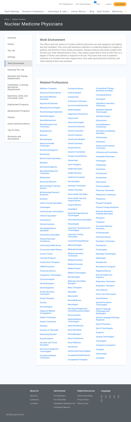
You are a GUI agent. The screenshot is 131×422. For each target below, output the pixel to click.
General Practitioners (76, 127)
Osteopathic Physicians (105, 157)
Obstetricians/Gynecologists (79, 351)
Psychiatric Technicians (105, 241)
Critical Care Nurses (48, 271)
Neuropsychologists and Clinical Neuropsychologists (79, 310)
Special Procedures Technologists (104, 303)
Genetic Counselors (76, 131)
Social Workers (102, 298)
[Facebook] (103, 397)
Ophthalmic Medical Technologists (104, 111)
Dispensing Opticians (48, 334)
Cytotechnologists (47, 279)
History (11, 44)
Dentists (43, 303)
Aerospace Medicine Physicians (48, 98)
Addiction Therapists (48, 88)
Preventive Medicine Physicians (104, 227)
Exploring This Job (16, 70)
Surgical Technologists (105, 337)
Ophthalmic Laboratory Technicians (105, 104)
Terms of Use (82, 403)
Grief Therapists (74, 165)
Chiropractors (45, 220)
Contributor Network (62, 407)
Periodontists (101, 178)
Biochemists (45, 154)
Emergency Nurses (75, 88)
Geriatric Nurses (74, 148)
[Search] (125, 11)
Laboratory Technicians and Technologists (79, 229)
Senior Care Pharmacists (106, 294)
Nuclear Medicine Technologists (75, 320)
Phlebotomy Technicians (106, 195)
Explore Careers (19, 19)
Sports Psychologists (104, 328)
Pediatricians (101, 165)
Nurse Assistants (75, 330)
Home (6, 19)
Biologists (44, 163)
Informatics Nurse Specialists (79, 220)
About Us (33, 396)
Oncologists (100, 99)
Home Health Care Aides (78, 194)
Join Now (120, 4)
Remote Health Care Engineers (104, 276)
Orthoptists (100, 142)
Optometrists (101, 120)
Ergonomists (73, 118)
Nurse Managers (74, 334)
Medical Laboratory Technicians (75, 254)
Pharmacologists (103, 186)
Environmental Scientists (78, 105)
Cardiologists (45, 207)
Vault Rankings (11, 11)
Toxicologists (101, 341)
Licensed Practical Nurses (78, 241)
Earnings (11, 57)
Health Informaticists (76, 177)
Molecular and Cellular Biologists (77, 282)
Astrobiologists (46, 139)
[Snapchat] (103, 401)
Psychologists (101, 250)
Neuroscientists (74, 315)
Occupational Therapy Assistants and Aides (105, 89)
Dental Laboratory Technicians (47, 293)
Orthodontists (101, 137)
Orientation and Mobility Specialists (105, 132)
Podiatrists (100, 222)
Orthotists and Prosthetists (107, 152)
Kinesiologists (73, 224)
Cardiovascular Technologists (52, 211)
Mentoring (117, 11)
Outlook (11, 117)
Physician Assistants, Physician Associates (104, 212)
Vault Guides (103, 11)
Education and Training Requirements (17, 77)
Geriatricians (73, 160)
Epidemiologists (74, 110)
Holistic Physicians (75, 190)
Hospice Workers (74, 205)
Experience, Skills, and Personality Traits (18, 97)
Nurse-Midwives (74, 343)
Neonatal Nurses (74, 300)
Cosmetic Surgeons (48, 258)
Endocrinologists (74, 93)
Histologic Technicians (77, 186)
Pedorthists (100, 169)
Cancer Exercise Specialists (51, 203)
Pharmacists (101, 182)
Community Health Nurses (50, 245)
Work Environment (16, 63)
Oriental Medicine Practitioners (103, 126)
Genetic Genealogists (76, 139)
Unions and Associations (19, 124)
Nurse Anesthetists (75, 326)
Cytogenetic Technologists (50, 275)
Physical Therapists (104, 203)
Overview (12, 38)
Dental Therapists (47, 298)
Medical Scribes (74, 268)
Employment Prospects (18, 104)
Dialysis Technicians (48, 317)
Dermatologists (46, 307)
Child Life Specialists (48, 216)
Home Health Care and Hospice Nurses (77, 199)
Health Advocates (75, 169)
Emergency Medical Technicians (48, 356)
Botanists (44, 199)
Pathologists (101, 161)
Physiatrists (100, 199)
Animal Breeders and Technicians (48, 125)
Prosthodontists (102, 233)
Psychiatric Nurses (103, 237)
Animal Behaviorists (48, 120)
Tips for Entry (14, 130)
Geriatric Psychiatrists (76, 152)
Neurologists (73, 304)
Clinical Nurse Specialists (50, 235)
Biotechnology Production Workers (50, 187)
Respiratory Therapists (105, 286)
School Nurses (101, 290)
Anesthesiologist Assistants (51, 112)
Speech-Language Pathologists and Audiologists (103, 311)
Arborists (43, 135)
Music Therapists (75, 288)
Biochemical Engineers (49, 150)
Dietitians (43, 326)
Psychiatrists (101, 245)
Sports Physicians (103, 324)
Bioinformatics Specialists (50, 158)
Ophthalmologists (103, 116)
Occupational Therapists (78, 360)
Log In (109, 4)
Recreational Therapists (105, 267)
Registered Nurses (103, 271)
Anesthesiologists (47, 116)
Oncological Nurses (103, 95)
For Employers (66, 4)
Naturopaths (73, 296)
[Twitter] (111, 397)
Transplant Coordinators (106, 345)
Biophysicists (45, 177)
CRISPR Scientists (47, 267)
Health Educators (75, 173)
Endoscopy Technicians (77, 101)
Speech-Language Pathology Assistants (107, 318)
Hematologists (74, 181)
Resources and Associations (14, 137)
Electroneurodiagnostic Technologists (49, 350)
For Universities (83, 4)
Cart (98, 4)
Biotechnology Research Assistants (49, 193)
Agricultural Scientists (49, 103)
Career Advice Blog (84, 396)
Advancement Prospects (19, 111)
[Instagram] (115, 397)
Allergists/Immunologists (50, 108)
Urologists (100, 349)
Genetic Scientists (75, 143)
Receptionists (101, 262)
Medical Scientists (75, 260)
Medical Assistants (75, 249)
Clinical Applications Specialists (48, 229)
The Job (11, 50)
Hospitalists (72, 209)
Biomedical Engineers (48, 167)
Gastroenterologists (76, 122)
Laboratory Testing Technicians (75, 235)
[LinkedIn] (107, 397)
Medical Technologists (77, 273)
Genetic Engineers (75, 135)
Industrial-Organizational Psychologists (78, 214)
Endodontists (73, 97)
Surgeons (100, 332)
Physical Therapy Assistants (107, 207)
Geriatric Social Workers (77, 156)
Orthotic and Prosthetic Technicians (105, 147)
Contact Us (34, 400)
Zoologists (100, 358)
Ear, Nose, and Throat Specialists (48, 344)
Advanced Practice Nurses (50, 93)
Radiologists (101, 258)
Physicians (100, 218)
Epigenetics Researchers (78, 114)
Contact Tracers (46, 254)
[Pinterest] (119, 397)
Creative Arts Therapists (50, 262)
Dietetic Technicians (48, 322)
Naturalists (72, 292)
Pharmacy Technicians (105, 190)
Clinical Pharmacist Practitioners (47, 240)
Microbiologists (74, 277)
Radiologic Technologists (106, 254)
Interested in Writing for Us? (64, 403)
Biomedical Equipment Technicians (49, 172)
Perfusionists (101, 173)
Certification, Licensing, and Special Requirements (18, 87)
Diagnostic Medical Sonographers (47, 312)
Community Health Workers (51, 250)
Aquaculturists (46, 131)
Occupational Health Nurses (79, 355)
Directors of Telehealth (49, 330)
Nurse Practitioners (75, 338)
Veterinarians (101, 354)
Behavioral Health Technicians (47, 144)
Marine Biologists (75, 245)
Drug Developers (46, 338)
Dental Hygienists (47, 288)
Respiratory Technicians (105, 281)
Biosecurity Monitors (48, 182)
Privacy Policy (83, 400)
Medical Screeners (75, 264)
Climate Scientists (47, 224)
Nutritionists (73, 347)
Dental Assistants (47, 283)
